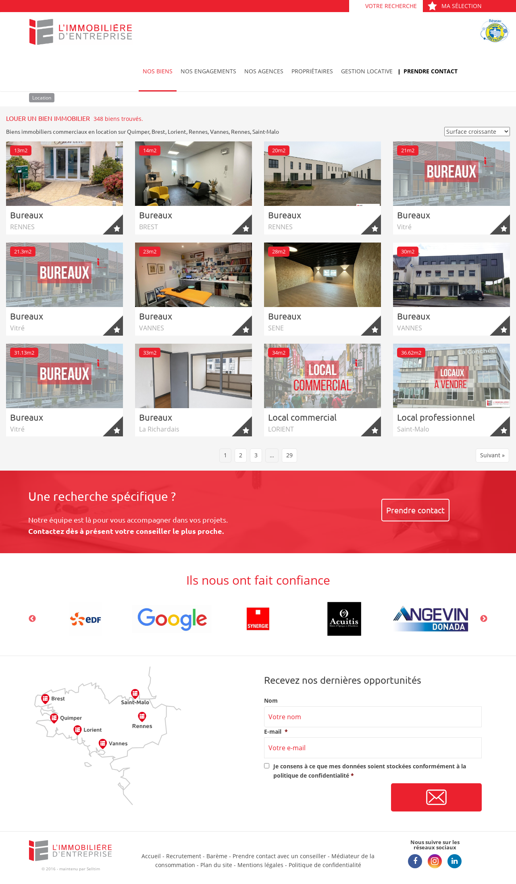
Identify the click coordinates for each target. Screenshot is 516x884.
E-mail (276, 731)
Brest (158, 131)
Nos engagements (208, 71)
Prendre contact (431, 71)
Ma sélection (454, 6)
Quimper (138, 131)
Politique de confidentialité (325, 865)
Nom (271, 700)
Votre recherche (391, 6)
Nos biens (158, 71)
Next (484, 619)
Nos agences (263, 71)
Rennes (198, 131)
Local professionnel (436, 417)
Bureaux (26, 215)
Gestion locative (367, 71)
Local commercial (302, 417)
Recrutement (183, 856)
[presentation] (325, 797)
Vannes (219, 131)
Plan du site (216, 865)
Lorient (177, 131)
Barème (216, 856)
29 (289, 455)
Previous (32, 619)
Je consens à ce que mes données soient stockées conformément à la (369, 770)
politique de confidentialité (311, 775)
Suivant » (492, 455)
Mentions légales (260, 865)
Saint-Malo (265, 131)
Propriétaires (312, 71)
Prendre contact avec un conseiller (279, 856)
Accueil (151, 856)
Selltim (93, 869)
